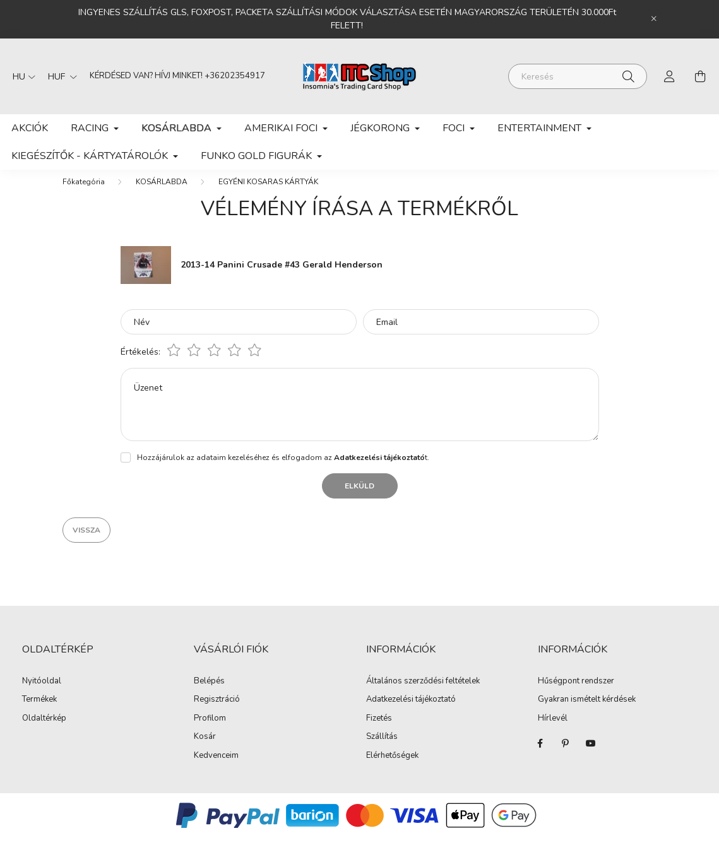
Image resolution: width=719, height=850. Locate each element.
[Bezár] (654, 18)
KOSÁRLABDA (161, 194)
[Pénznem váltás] (59, 76)
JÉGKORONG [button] (381, 128)
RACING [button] (91, 128)
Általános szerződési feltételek (423, 694)
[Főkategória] (83, 194)
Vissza (86, 543)
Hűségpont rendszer (576, 694)
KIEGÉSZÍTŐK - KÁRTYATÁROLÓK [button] (90, 156)
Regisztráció (217, 712)
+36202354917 (235, 75)
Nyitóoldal (41, 693)
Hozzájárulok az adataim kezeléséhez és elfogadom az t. (283, 470)
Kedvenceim (216, 769)
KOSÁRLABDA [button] (177, 128)
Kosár (205, 750)
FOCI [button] (455, 128)
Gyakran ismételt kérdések (587, 712)
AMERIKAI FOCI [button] (282, 128)
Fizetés (379, 731)
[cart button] (700, 76)
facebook (540, 756)
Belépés (209, 694)
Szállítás (382, 750)
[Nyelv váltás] (20, 76)
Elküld (359, 498)
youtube (590, 756)
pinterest (565, 756)
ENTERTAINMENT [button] (540, 128)
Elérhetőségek (392, 769)
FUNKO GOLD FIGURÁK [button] (257, 156)
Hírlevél (552, 731)
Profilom (210, 731)
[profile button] (669, 76)
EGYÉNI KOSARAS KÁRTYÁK (268, 194)
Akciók (29, 128)
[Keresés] (577, 76)
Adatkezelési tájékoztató (411, 712)
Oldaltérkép (44, 730)
